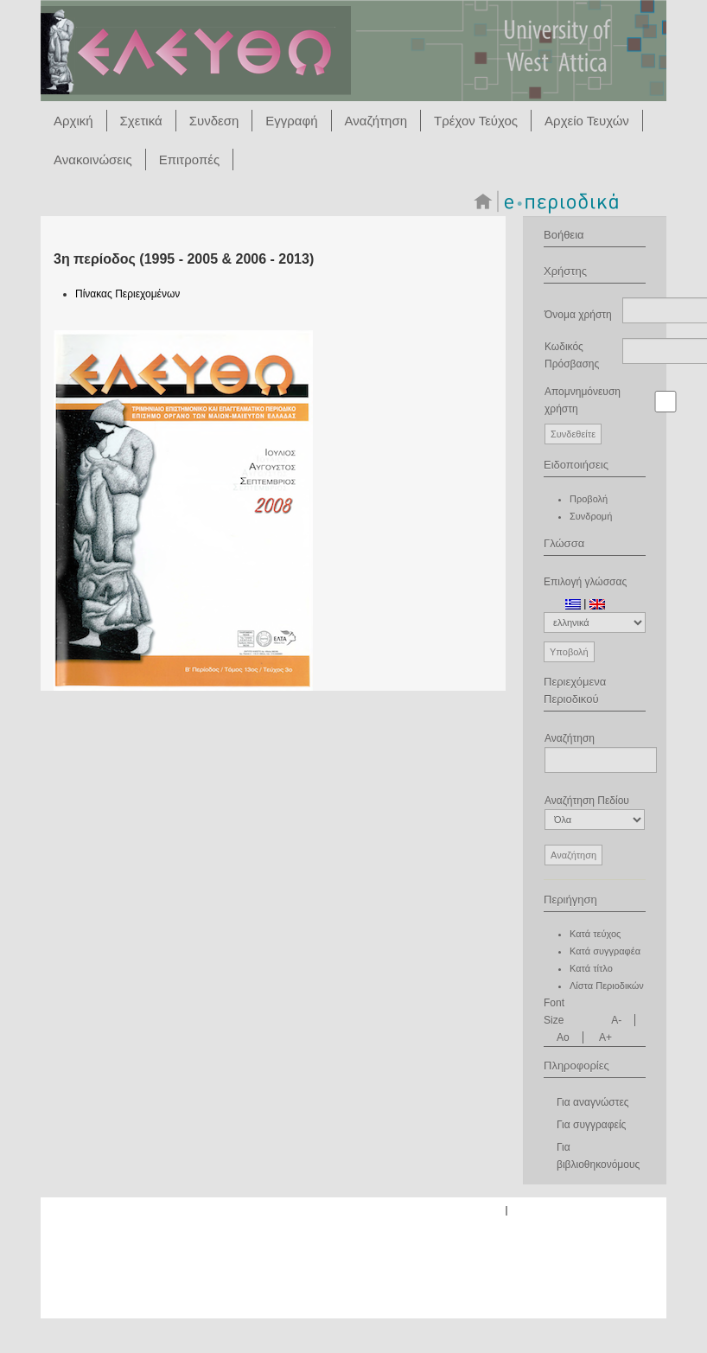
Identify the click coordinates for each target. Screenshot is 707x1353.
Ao (563, 1037)
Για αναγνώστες (593, 1102)
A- (616, 1020)
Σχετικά (141, 120)
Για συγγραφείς (591, 1125)
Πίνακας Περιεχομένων (127, 294)
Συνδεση (214, 120)
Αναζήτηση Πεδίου (595, 812)
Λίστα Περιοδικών (607, 985)
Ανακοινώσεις (93, 159)
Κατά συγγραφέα (605, 951)
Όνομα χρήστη (578, 315)
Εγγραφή (291, 120)
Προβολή (589, 499)
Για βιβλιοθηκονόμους (598, 1156)
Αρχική (73, 120)
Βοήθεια (564, 234)
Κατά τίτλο (591, 968)
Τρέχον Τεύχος (476, 120)
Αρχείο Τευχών (587, 120)
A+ (605, 1037)
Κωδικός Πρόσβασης (572, 355)
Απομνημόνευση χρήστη (583, 400)
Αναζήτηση (376, 120)
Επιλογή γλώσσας (585, 582)
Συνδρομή (591, 516)
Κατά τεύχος (595, 934)
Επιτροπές (189, 159)
